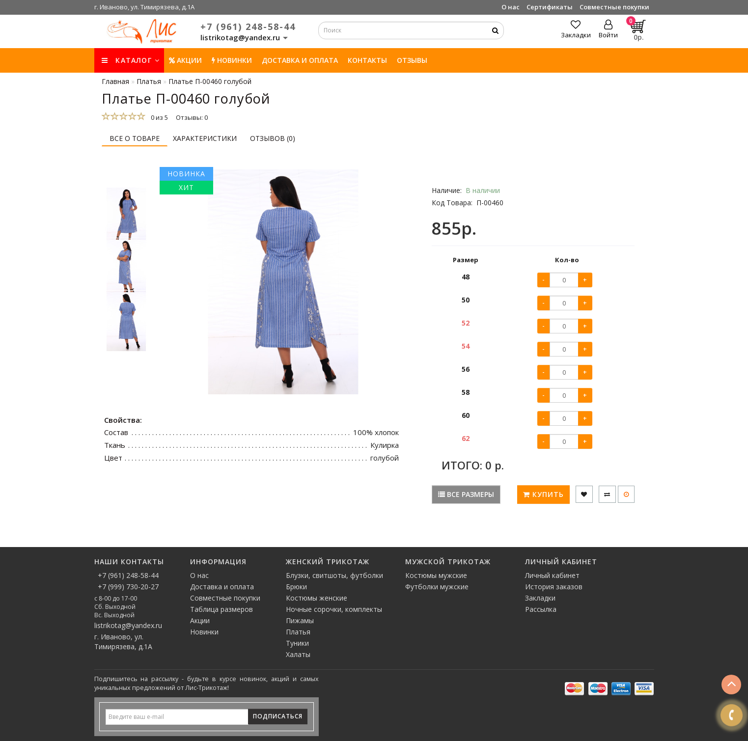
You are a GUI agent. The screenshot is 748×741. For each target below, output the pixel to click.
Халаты (298, 654)
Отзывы (412, 60)
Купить (543, 494)
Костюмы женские (316, 598)
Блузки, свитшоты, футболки (334, 575)
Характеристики (205, 138)
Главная (115, 81)
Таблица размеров (221, 609)
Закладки (540, 598)
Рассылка (540, 609)
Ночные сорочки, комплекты (334, 609)
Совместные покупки (614, 6)
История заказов (553, 586)
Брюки (296, 586)
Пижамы (300, 620)
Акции (185, 60)
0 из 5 (158, 117)
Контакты (367, 60)
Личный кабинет (552, 575)
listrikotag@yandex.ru (128, 625)
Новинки (204, 631)
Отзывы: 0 (192, 117)
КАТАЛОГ (131, 60)
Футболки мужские (437, 586)
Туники (297, 643)
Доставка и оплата (300, 60)
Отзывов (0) (272, 138)
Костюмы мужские (436, 575)
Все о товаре (135, 138)
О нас (510, 6)
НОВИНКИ (232, 60)
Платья (298, 631)
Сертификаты (549, 6)
